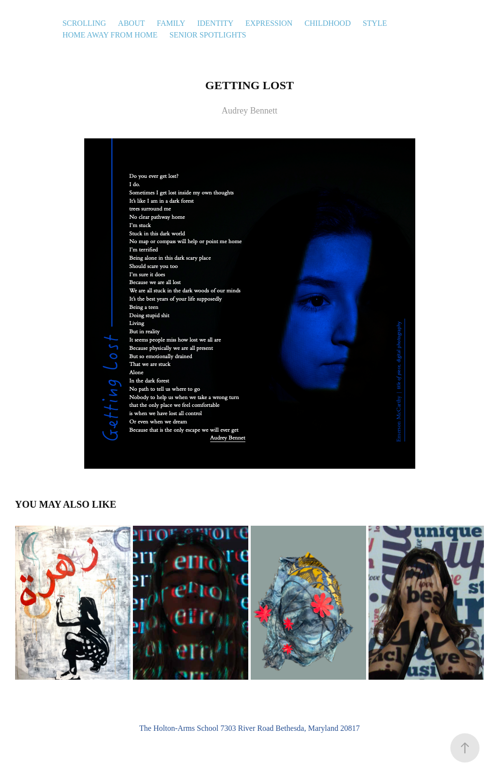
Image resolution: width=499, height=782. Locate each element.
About (131, 23)
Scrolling (84, 23)
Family (171, 23)
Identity (215, 23)
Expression (269, 23)
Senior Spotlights (207, 35)
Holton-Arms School (186, 728)
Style (375, 23)
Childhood (327, 23)
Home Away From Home (109, 35)
